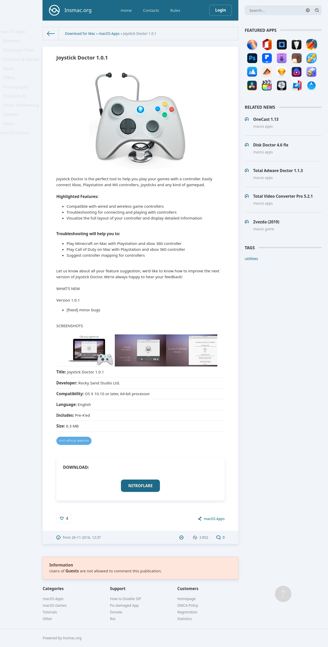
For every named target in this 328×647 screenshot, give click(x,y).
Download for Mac (80, 33)
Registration (187, 612)
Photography (17, 96)
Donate (116, 612)
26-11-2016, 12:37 (86, 537)
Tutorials (50, 612)
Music (10, 75)
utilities (251, 258)
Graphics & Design (22, 64)
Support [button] (118, 588)
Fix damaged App (124, 605)
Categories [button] (53, 588)
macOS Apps (14, 32)
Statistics (184, 618)
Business (13, 43)
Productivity (16, 107)
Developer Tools (19, 53)
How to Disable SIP (125, 598)
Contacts (151, 10)
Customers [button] (187, 588)
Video (10, 139)
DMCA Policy (187, 605)
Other (47, 618)
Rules (175, 10)
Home (126, 10)
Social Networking (21, 118)
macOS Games (16, 150)
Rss (113, 618)
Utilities (12, 128)
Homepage (186, 598)
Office (10, 85)
